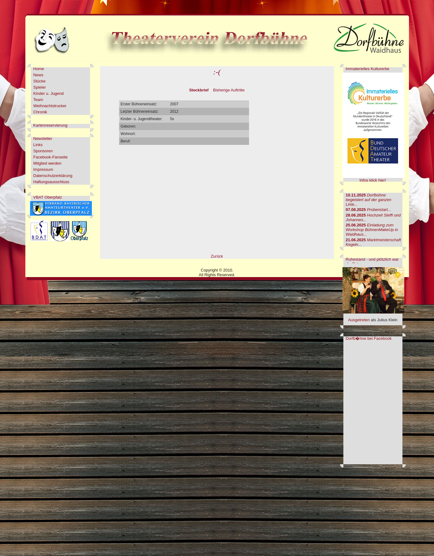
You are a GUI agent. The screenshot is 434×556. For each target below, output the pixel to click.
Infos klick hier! (372, 180)
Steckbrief (198, 90)
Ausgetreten (359, 320)
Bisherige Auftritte (229, 90)
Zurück (217, 256)
